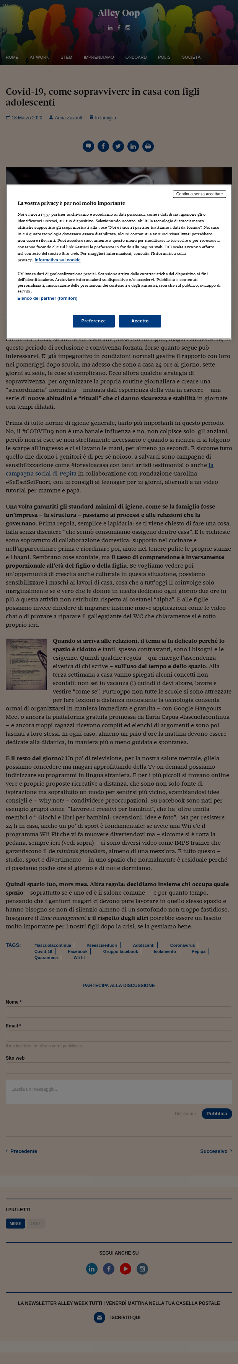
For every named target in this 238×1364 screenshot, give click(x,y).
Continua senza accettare (199, 194)
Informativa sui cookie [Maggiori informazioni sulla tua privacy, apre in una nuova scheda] (58, 260)
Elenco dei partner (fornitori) (48, 298)
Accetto (140, 321)
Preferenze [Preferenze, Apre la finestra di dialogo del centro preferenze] (94, 321)
